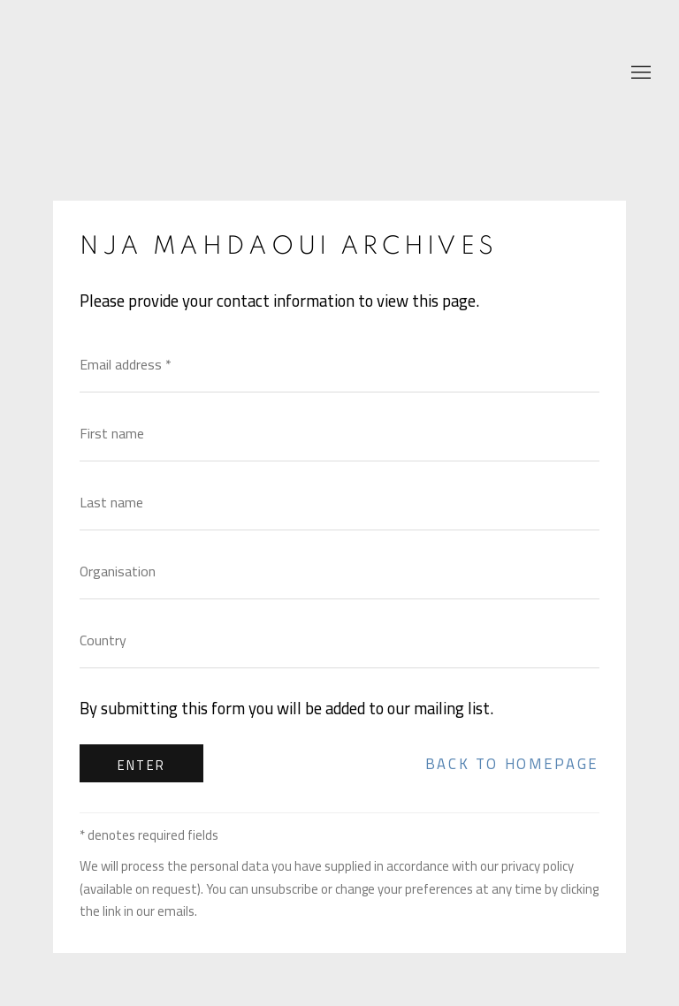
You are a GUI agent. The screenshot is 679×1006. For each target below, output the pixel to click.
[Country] (339, 640)
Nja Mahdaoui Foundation (133, 74)
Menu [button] (639, 73)
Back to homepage (512, 763)
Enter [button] (142, 765)
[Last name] (339, 502)
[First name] (339, 433)
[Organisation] (339, 571)
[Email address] (339, 364)
